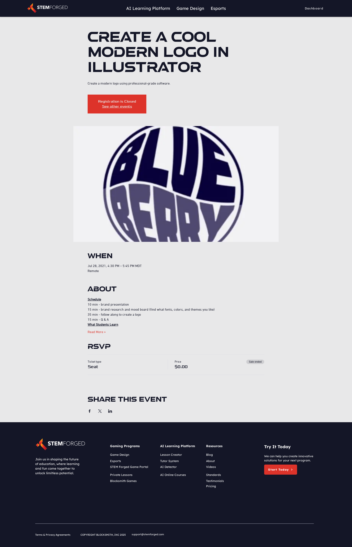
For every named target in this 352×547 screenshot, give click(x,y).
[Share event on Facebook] (90, 411)
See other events (117, 106)
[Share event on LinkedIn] (110, 411)
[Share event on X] (100, 411)
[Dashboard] (314, 8)
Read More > (97, 332)
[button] (280, 470)
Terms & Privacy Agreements (52, 534)
